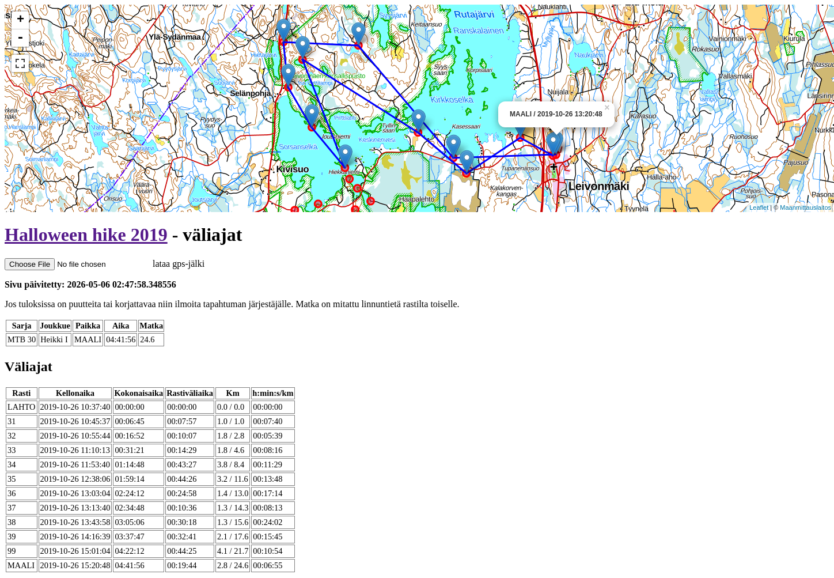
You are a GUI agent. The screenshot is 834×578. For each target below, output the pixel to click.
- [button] (20, 38)
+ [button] (20, 20)
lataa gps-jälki (104, 264)
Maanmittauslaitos (805, 207)
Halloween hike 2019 (86, 234)
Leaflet (758, 207)
